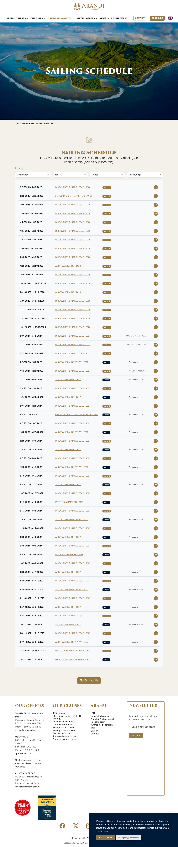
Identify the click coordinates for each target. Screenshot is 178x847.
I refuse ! (109, 838)
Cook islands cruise (62, 725)
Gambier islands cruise (64, 739)
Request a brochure (100, 716)
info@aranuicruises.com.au (27, 787)
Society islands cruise (64, 731)
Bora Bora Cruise (61, 734)
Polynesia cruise (25, 124)
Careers (95, 731)
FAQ (93, 713)
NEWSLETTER (143, 705)
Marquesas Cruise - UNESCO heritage (67, 717)
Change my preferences (128, 838)
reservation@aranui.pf (25, 730)
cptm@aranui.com (23, 754)
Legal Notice (78, 838)
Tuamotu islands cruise (64, 736)
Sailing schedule (45, 124)
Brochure (157, 18)
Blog (93, 728)
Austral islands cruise (63, 722)
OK (99, 838)
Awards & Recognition (102, 725)
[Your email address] (145, 727)
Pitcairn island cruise (63, 728)
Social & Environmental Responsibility (102, 720)
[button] (16, 18)
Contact (140, 18)
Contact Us (89, 680)
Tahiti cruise (59, 713)
